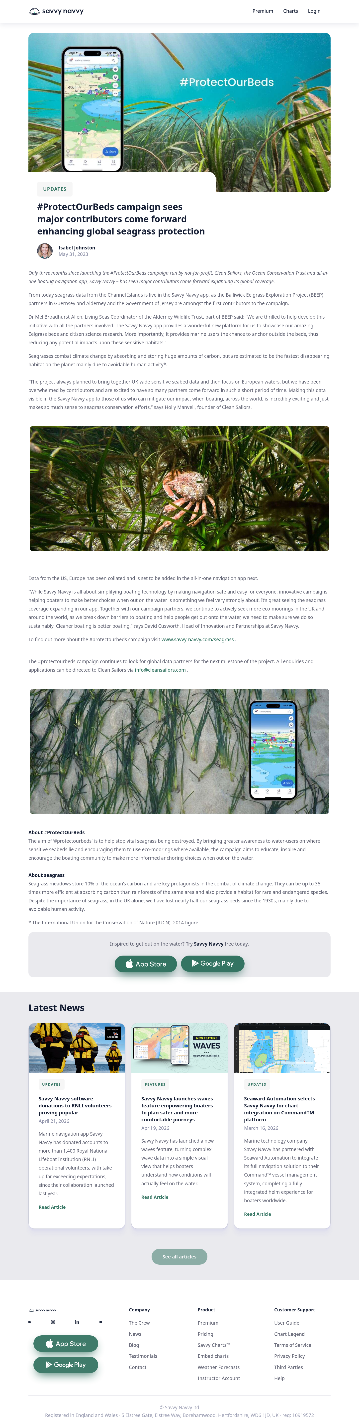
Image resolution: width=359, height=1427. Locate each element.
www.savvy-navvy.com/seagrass (198, 639)
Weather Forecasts (219, 1367)
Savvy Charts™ (214, 1345)
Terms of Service (292, 1345)
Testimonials (143, 1356)
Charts (290, 11)
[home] (65, 11)
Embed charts (213, 1356)
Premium (263, 11)
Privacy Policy (289, 1356)
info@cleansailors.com (160, 670)
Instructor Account (219, 1378)
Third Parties (288, 1367)
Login (314, 11)
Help (279, 1378)
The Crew (139, 1323)
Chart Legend (289, 1334)
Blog (134, 1345)
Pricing (205, 1334)
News (135, 1334)
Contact (137, 1367)
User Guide (286, 1323)
